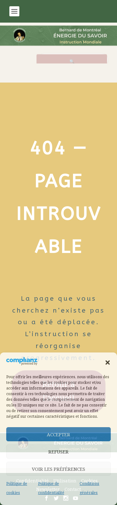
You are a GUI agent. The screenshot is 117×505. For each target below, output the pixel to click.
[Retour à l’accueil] (58, 44)
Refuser (58, 452)
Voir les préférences (58, 469)
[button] (108, 362)
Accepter (58, 434)
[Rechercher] (72, 61)
